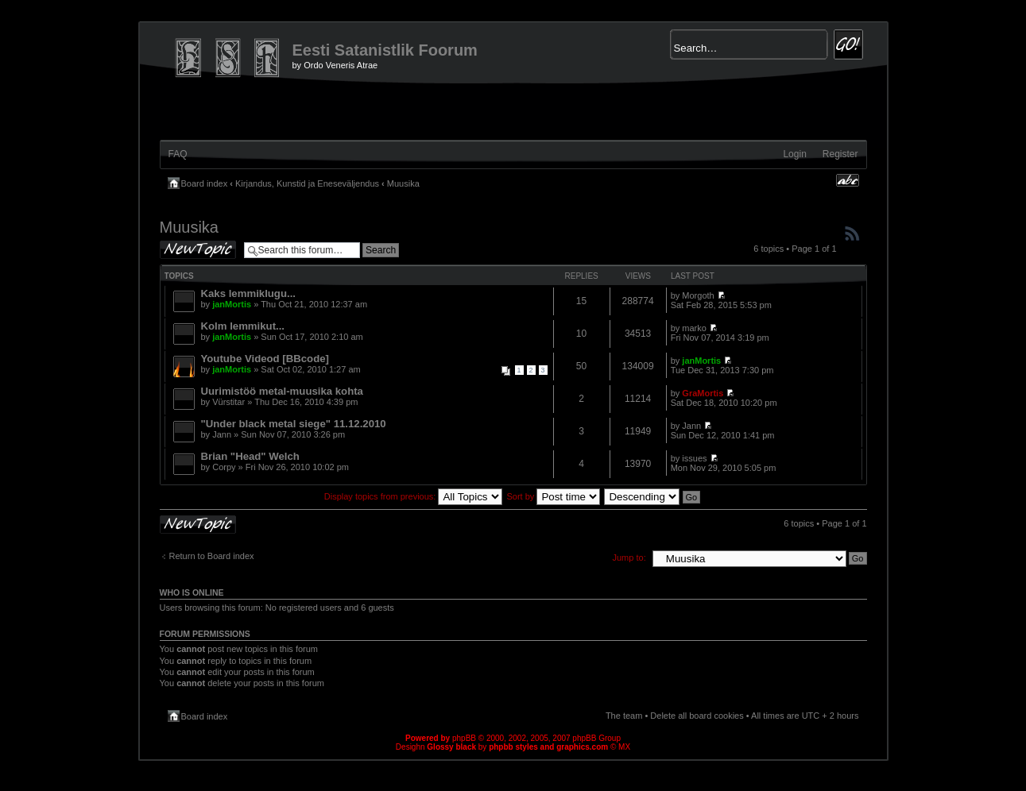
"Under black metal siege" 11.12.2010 (293, 424)
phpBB (464, 738)
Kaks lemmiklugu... (248, 293)
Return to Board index (211, 556)
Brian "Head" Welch (250, 456)
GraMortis (702, 393)
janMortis (231, 304)
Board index (204, 183)
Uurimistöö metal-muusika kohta (282, 391)
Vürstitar (228, 402)
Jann (221, 434)
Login (794, 154)
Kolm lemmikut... (243, 326)
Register (840, 154)
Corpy (223, 467)
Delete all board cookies (696, 715)
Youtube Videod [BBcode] (265, 359)
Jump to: (629, 557)
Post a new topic (198, 250)
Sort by (554, 496)
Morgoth (698, 295)
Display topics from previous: (413, 496)
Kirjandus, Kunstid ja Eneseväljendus (307, 183)
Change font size (847, 180)
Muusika (403, 183)
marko (694, 328)
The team (624, 715)
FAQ (178, 154)
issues (694, 458)
